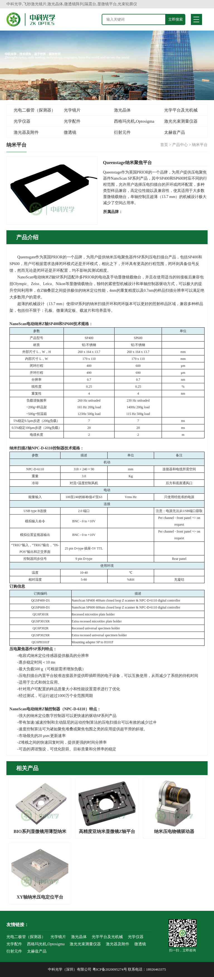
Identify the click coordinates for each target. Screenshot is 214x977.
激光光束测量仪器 (181, 121)
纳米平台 (200, 145)
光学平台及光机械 (181, 110)
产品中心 (180, 145)
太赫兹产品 (174, 132)
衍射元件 (122, 132)
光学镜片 (72, 110)
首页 (164, 145)
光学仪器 (22, 121)
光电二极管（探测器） (34, 110)
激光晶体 (122, 110)
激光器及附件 (26, 132)
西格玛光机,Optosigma (134, 121)
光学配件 (72, 121)
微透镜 (70, 132)
